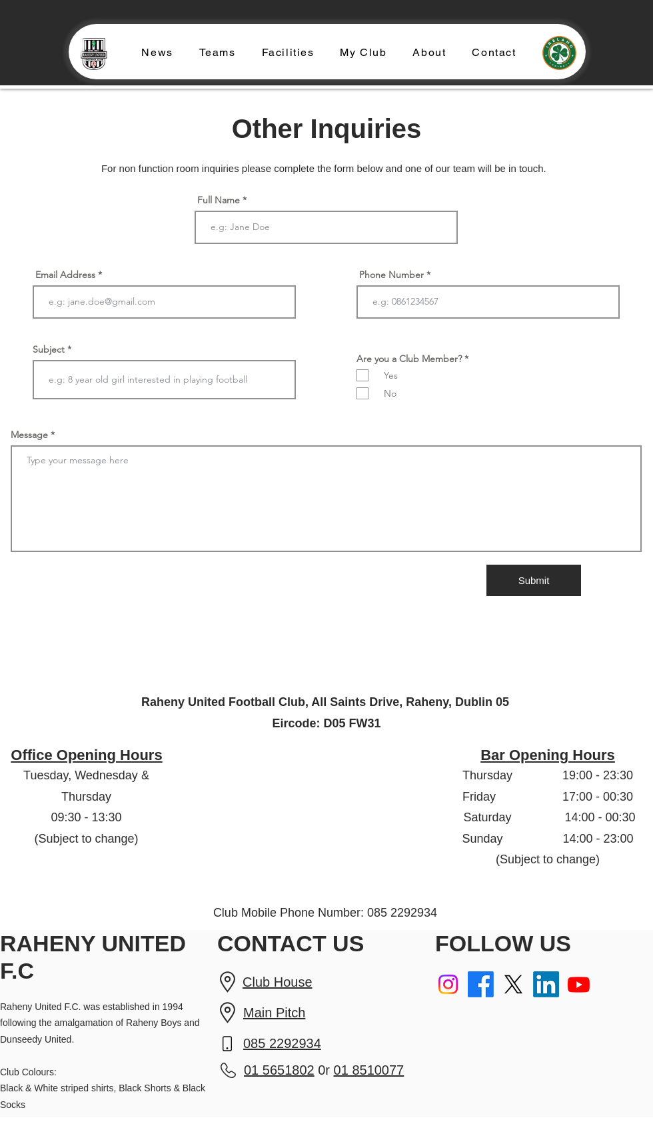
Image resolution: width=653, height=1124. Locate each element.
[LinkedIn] (546, 984)
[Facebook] (481, 984)
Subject (49, 349)
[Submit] (533, 580)
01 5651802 (279, 1070)
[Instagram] (448, 984)
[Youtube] (579, 984)
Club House (278, 982)
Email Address (65, 274)
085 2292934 (282, 1043)
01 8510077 (369, 1070)
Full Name (218, 200)
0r (324, 1070)
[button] (217, 53)
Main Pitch (274, 1012)
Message (29, 434)
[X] (513, 984)
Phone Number (391, 274)
